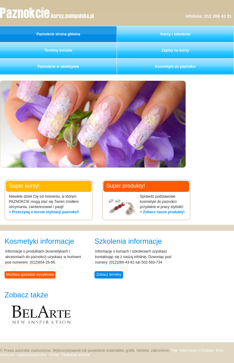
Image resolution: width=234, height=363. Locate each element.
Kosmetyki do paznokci (175, 66)
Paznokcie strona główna (58, 34)
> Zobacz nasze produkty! (162, 212)
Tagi (174, 350)
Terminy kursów (58, 50)
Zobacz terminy (108, 274)
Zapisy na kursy (175, 50)
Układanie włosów (75, 355)
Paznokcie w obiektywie (58, 66)
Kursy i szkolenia (175, 34)
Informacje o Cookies (196, 350)
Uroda (54, 355)
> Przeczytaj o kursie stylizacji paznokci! (44, 212)
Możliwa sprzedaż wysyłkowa (30, 274)
